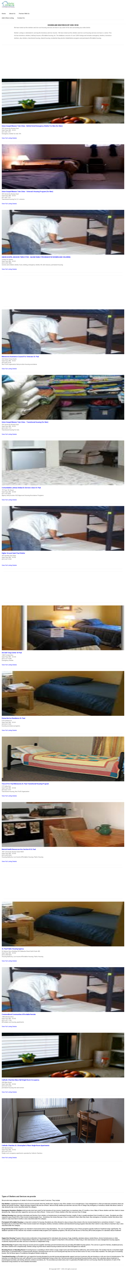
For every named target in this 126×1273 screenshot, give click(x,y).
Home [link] (4, 13)
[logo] (8, 4)
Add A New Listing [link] (8, 18)
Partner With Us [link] (24, 13)
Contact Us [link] (21, 18)
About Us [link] (12, 13)
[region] (63, 62)
